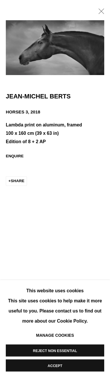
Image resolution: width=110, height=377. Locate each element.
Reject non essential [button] (55, 350)
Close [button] (100, 13)
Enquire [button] (15, 156)
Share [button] (17, 181)
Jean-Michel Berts (38, 97)
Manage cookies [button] (55, 335)
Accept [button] (55, 365)
